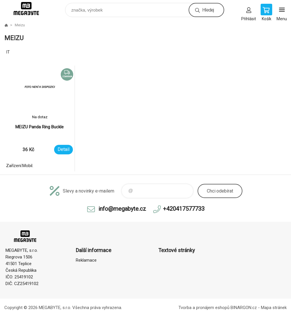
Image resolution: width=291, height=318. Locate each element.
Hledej (208, 10)
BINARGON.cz (244, 307)
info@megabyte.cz (122, 208)
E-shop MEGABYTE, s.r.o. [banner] (30, 8)
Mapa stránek (274, 307)
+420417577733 (184, 208)
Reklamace (86, 260)
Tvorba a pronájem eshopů (203, 307)
